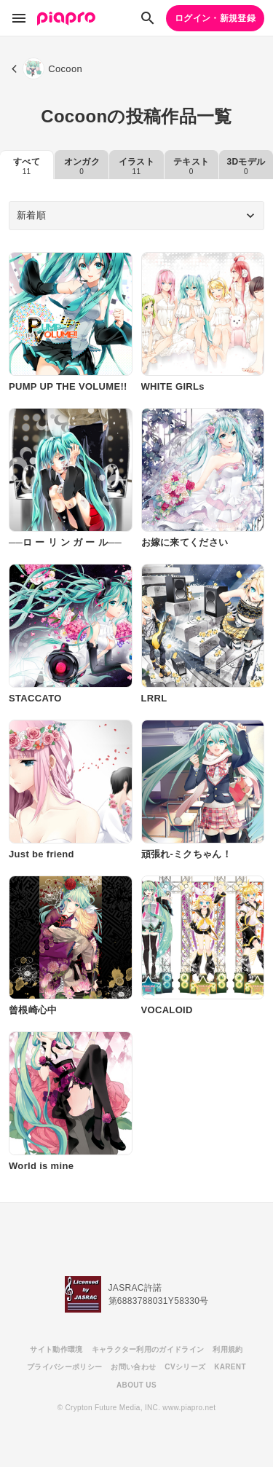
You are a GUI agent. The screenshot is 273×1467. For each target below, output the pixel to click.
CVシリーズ (185, 1367)
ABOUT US (136, 1385)
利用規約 (227, 1349)
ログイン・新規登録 (215, 18)
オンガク (82, 166)
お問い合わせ (133, 1367)
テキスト (191, 166)
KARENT (230, 1367)
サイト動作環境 (56, 1349)
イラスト (136, 166)
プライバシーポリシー (64, 1367)
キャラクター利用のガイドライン (148, 1349)
